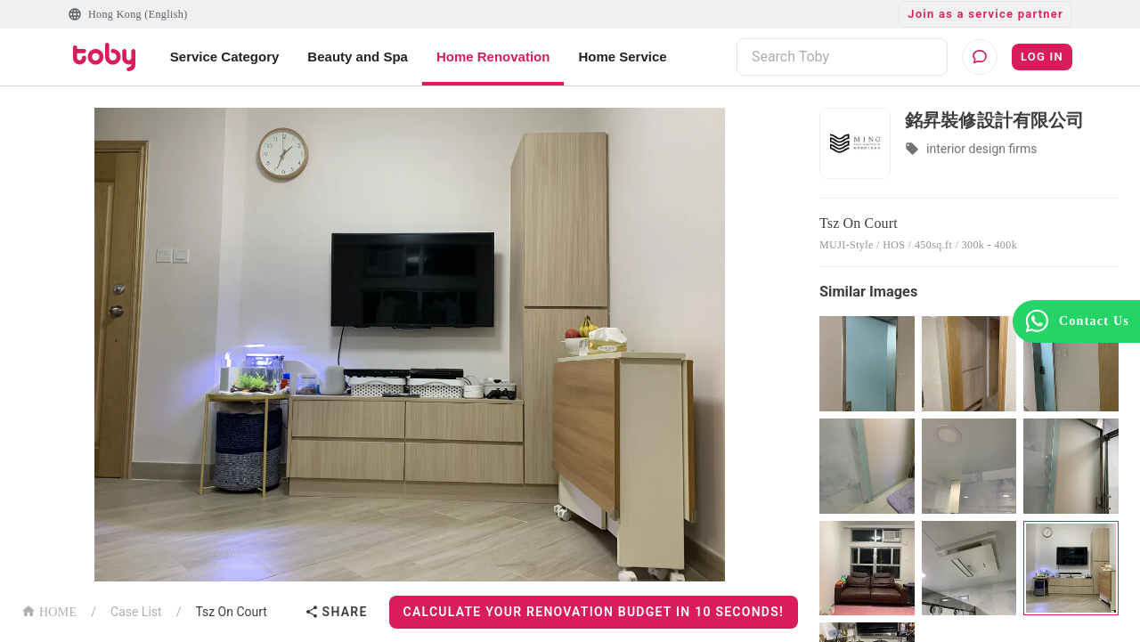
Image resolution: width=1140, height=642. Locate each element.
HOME (49, 610)
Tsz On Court (231, 612)
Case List (136, 612)
